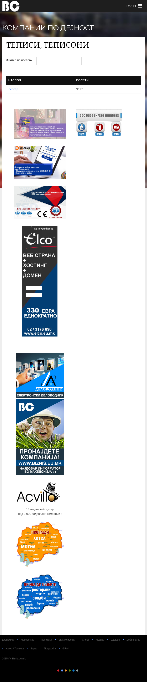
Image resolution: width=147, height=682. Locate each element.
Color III (66, 670)
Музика (100, 639)
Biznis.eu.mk (11, 6)
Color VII (81, 670)
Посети (82, 80)
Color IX (89, 670)
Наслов (14, 80)
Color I (58, 670)
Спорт (85, 639)
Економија (8, 639)
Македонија (27, 639)
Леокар (13, 89)
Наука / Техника (14, 648)
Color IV (70, 670)
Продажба (50, 648)
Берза (33, 648)
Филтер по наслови (19, 60)
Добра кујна (133, 639)
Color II (62, 670)
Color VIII (85, 670)
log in (131, 6)
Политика (46, 639)
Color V (73, 670)
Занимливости (67, 639)
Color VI (77, 670)
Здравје (115, 639)
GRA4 (65, 648)
